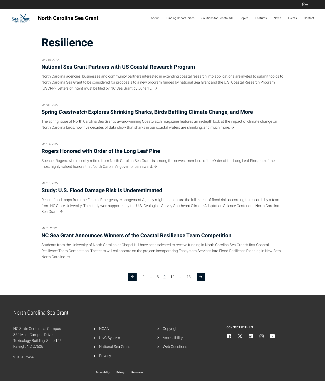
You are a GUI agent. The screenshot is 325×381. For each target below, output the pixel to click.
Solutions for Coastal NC (217, 18)
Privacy (105, 355)
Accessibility (173, 337)
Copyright (171, 328)
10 (172, 276)
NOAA (104, 328)
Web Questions (175, 346)
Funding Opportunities (180, 18)
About (155, 18)
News (277, 18)
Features (261, 18)
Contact (309, 18)
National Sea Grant (114, 346)
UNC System (109, 337)
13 (189, 276)
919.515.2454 (23, 357)
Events (292, 18)
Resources (137, 372)
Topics (244, 18)
